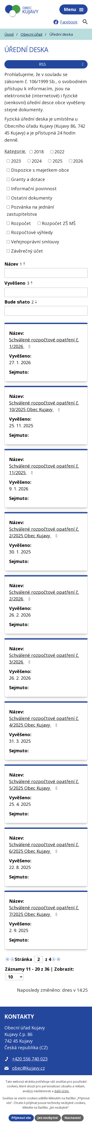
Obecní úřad (31, 34)
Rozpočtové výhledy (32, 232)
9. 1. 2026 (18, 489)
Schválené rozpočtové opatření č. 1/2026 (44, 343)
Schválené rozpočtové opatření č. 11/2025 (44, 469)
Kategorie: (15, 151)
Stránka (23, 959)
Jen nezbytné (48, 1118)
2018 (39, 152)
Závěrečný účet (27, 251)
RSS (62, 64)
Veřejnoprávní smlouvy (35, 242)
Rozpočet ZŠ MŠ (59, 223)
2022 (59, 152)
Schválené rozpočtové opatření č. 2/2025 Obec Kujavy (44, 532)
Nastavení (73, 1118)
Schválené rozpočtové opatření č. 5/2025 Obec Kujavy (44, 784)
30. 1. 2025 (20, 552)
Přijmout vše (21, 1118)
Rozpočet (21, 223)
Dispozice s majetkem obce (40, 170)
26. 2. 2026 (20, 615)
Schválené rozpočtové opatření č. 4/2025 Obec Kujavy (44, 721)
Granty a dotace (28, 179)
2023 (16, 161)
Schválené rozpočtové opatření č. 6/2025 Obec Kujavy (44, 848)
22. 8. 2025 (20, 867)
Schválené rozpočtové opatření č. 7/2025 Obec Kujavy (44, 911)
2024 (36, 161)
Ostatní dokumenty (31, 198)
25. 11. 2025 (21, 425)
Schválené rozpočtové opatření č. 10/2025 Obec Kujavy (44, 406)
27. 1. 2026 (20, 362)
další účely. (61, 1091)
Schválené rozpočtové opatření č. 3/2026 (44, 658)
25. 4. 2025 (20, 804)
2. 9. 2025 (18, 930)
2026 (78, 161)
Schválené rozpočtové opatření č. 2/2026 (44, 595)
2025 (57, 161)
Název (13, 264)
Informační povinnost (34, 188)
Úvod (8, 34)
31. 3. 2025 (20, 741)
